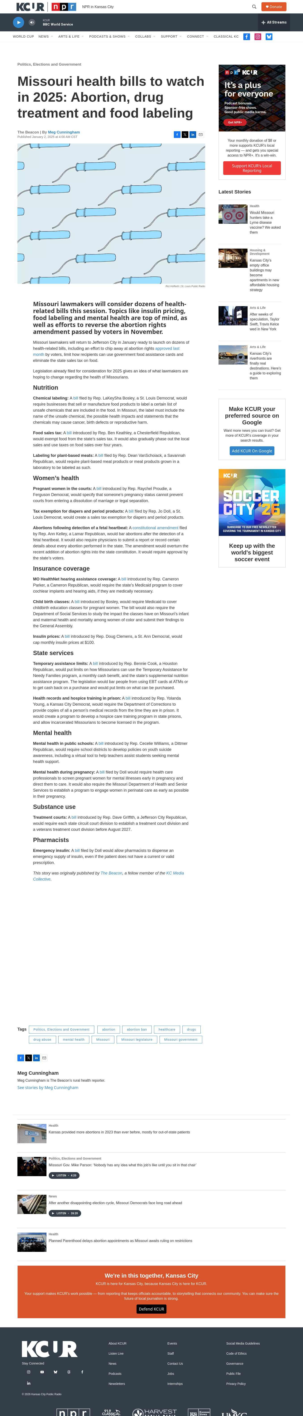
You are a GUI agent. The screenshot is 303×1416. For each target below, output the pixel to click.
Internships (175, 1394)
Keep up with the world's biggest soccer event (252, 562)
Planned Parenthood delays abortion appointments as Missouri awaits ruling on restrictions (120, 1251)
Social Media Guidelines (243, 1353)
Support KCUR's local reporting (252, 178)
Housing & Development (259, 262)
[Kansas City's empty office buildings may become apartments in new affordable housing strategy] (233, 268)
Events (172, 1353)
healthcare (167, 1039)
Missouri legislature (137, 1049)
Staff (170, 1363)
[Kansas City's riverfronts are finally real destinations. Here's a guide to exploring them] (233, 365)
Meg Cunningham (64, 142)
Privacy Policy (236, 1394)
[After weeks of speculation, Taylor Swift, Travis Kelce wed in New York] (233, 325)
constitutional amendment (155, 538)
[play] (18, 32)
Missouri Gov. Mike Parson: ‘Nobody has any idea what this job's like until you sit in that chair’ (122, 1175)
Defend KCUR (151, 1319)
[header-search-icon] (256, 12)
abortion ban (137, 1039)
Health (254, 216)
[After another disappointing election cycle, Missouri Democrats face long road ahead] (31, 1214)
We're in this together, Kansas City (151, 1285)
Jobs (170, 1384)
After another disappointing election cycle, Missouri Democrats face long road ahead (115, 1213)
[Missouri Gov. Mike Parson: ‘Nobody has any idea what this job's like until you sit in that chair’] (31, 1176)
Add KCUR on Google (252, 461)
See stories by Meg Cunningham (47, 1097)
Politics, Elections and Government (49, 74)
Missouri (103, 1049)
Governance (234, 1373)
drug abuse (42, 1049)
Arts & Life (69, 46)
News (44, 46)
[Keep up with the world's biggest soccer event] (252, 512)
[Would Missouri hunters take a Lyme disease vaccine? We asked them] (233, 224)
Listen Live (116, 1363)
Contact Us (175, 1373)
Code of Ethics (236, 1363)
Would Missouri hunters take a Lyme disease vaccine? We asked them (265, 232)
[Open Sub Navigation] (52, 46)
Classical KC (226, 46)
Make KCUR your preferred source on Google (252, 426)
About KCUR (117, 1353)
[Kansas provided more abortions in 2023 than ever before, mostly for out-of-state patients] (31, 1143)
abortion (108, 1039)
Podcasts (115, 1384)
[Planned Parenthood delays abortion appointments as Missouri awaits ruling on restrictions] (31, 1252)
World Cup (23, 46)
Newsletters (117, 1394)
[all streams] (274, 32)
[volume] (32, 33)
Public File (233, 1384)
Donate (279, 11)
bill (75, 408)
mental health (74, 1049)
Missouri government (181, 1049)
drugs (191, 1039)
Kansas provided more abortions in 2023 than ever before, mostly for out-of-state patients (119, 1142)
